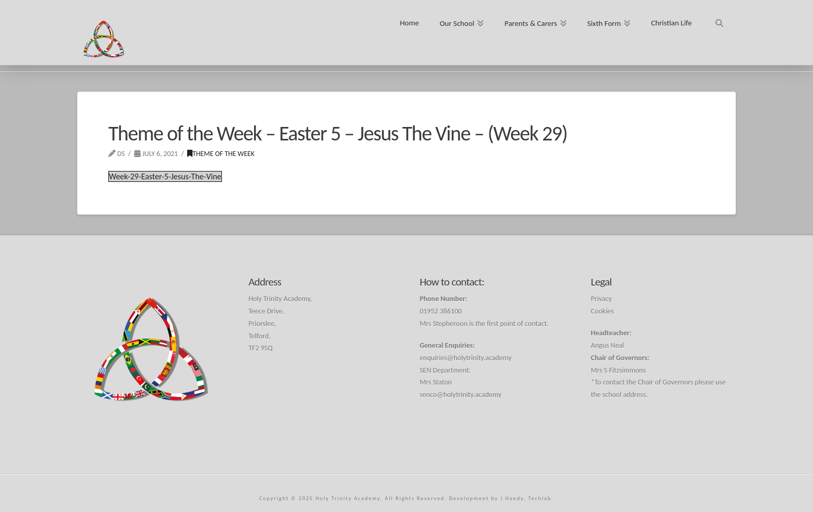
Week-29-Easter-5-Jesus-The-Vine (165, 176)
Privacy (601, 298)
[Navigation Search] (719, 19)
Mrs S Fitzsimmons (618, 370)
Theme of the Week (221, 153)
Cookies (602, 311)
